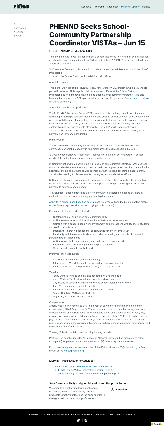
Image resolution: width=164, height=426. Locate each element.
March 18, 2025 (83, 51)
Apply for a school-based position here (70, 201)
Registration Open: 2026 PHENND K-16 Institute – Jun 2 (85, 366)
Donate (146, 6)
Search (18, 35)
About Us (86, 6)
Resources (113, 6)
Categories (20, 28)
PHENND (66, 51)
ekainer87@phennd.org (124, 347)
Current (18, 24)
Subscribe (119, 389)
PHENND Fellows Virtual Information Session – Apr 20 (84, 369)
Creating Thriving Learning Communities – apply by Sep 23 (87, 373)
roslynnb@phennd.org (72, 350)
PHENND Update (130, 6)
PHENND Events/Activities (77, 360)
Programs (99, 6)
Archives (19, 31)
